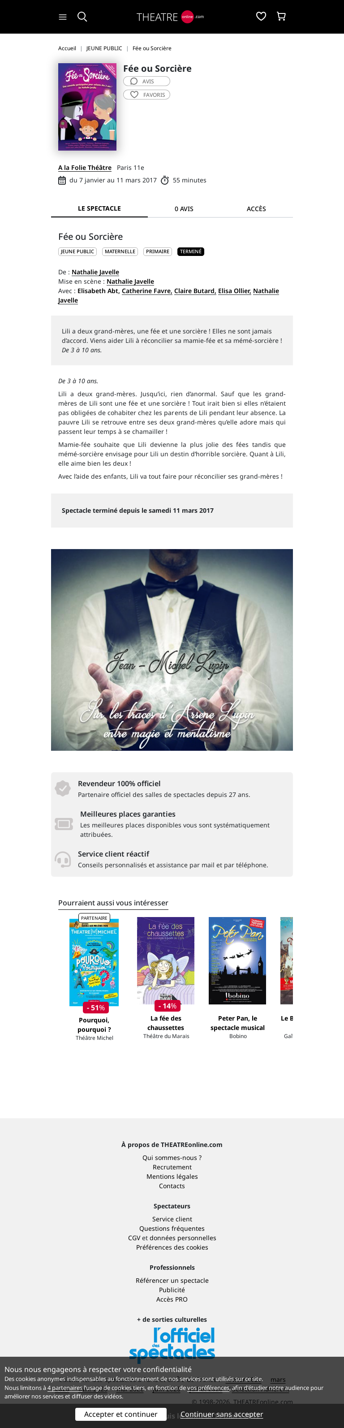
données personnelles (183, 1237)
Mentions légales (172, 1176)
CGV (134, 1237)
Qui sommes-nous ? (172, 1157)
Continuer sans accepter (222, 1414)
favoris (147, 95)
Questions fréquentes (172, 1228)
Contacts (172, 1185)
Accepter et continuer (121, 1414)
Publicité (172, 1289)
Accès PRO (172, 1299)
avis (142, 81)
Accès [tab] (256, 208)
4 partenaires (64, 1388)
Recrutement (172, 1167)
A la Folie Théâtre (85, 167)
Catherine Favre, (147, 290)
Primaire (157, 251)
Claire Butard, (195, 290)
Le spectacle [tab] (99, 208)
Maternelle (120, 251)
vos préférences (208, 1388)
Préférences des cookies (172, 1247)
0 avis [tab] (184, 208)
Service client (172, 1219)
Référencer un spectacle (172, 1280)
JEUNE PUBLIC (77, 251)
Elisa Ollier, (234, 290)
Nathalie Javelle (95, 272)
